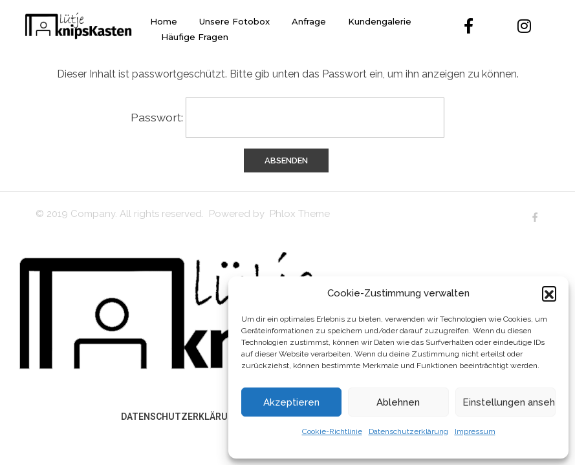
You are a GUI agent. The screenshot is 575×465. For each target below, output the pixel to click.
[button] (549, 293)
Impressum (475, 431)
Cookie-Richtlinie (332, 431)
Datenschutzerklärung (408, 431)
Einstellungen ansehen (509, 402)
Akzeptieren (291, 402)
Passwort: (287, 118)
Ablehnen (398, 402)
